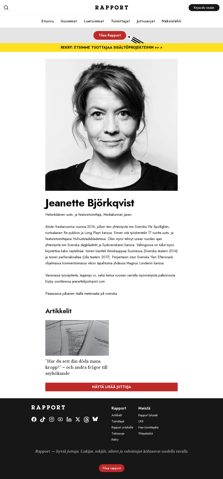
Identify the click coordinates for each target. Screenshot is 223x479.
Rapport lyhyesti (148, 415)
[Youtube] (60, 420)
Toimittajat (120, 21)
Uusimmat (69, 21)
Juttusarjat (146, 21)
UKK (141, 421)
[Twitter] (77, 420)
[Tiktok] (43, 420)
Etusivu (48, 21)
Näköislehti (171, 21)
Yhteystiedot (145, 433)
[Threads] (86, 420)
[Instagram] (51, 420)
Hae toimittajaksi (148, 427)
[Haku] (39, 7)
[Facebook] (34, 420)
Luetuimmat (94, 21)
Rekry (115, 439)
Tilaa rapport (111, 468)
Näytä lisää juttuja (111, 386)
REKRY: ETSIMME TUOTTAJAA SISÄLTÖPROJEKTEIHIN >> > (111, 47)
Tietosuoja (118, 433)
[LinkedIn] (69, 420)
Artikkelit (117, 415)
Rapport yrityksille (122, 427)
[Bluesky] (95, 420)
